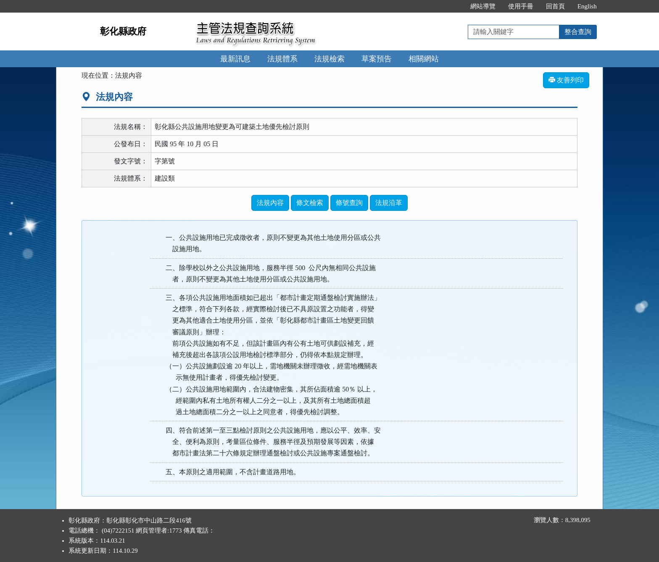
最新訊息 (235, 59)
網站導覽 (483, 6)
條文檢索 (309, 202)
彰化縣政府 (123, 31)
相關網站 (424, 59)
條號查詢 (349, 202)
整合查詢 (577, 31)
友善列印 (566, 80)
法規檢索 (329, 59)
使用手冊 (520, 6)
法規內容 (270, 202)
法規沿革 (388, 202)
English (587, 6)
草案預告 (376, 59)
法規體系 (282, 59)
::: (455, 6)
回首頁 (555, 6)
